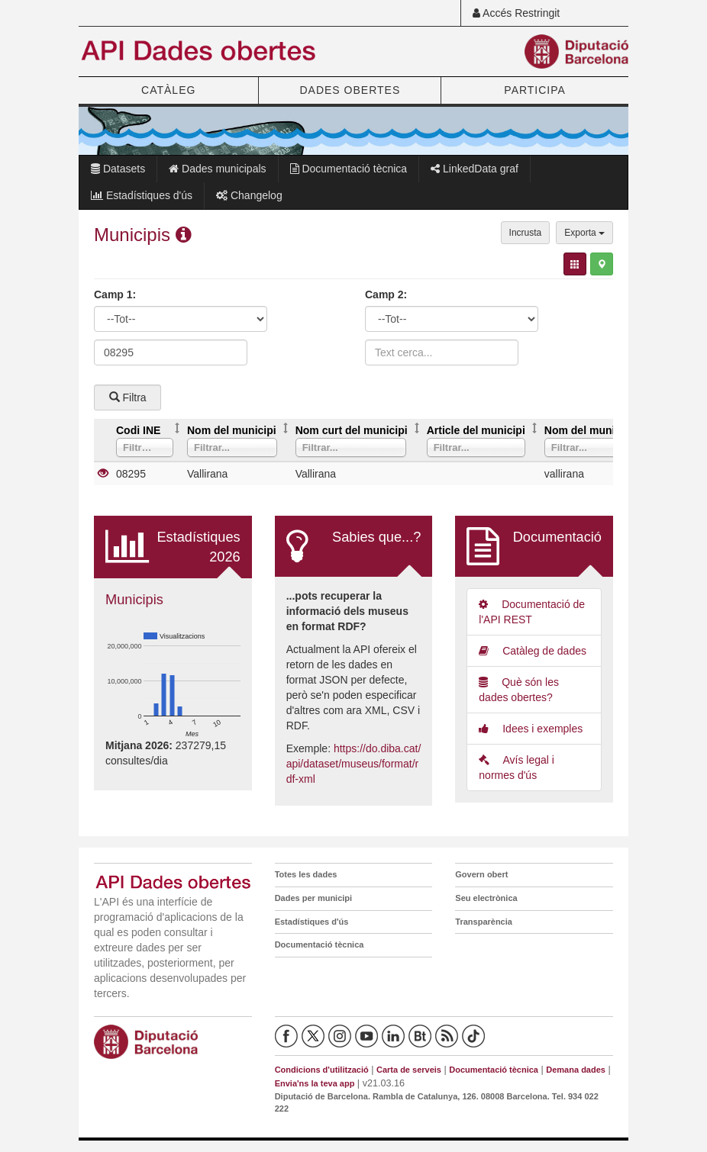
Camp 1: (115, 294)
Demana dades (575, 1069)
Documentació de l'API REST (532, 612)
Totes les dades (306, 874)
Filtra (128, 397)
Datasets (118, 169)
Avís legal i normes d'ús (516, 767)
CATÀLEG (168, 90)
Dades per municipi (313, 898)
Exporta (584, 232)
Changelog (249, 195)
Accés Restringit (516, 13)
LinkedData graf (474, 169)
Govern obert (481, 874)
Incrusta (525, 232)
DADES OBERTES (349, 90)
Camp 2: (386, 294)
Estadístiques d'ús (141, 195)
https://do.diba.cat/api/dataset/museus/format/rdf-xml (353, 763)
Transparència (483, 921)
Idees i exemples (531, 728)
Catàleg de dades (532, 651)
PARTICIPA (535, 90)
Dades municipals (217, 169)
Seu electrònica (486, 898)
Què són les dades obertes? (519, 689)
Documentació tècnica (349, 169)
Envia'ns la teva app (315, 1083)
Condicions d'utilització (322, 1069)
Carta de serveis (408, 1069)
